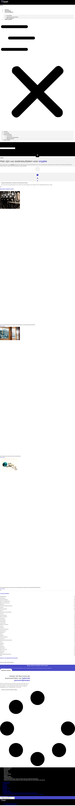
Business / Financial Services (6, 605)
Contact (6, 775)
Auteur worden (8, 19)
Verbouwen (2, 647)
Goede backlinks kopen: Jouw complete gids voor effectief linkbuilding (21, 778)
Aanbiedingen (3, 596)
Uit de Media (8, 10)
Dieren (1, 610)
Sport (1, 641)
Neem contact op (10, 18)
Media (1, 633)
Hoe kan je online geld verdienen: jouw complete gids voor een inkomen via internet (24, 780)
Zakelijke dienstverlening (5, 653)
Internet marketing (4, 629)
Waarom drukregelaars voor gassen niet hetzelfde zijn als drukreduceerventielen (17, 324)
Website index (7, 776)
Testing (1, 644)
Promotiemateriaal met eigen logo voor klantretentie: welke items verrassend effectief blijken (20, 587)
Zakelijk (1, 652)
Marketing (2, 632)
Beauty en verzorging (4, 602)
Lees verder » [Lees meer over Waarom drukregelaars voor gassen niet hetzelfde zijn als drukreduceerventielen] (2, 325)
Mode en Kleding (3, 636)
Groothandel (3, 622)
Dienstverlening (3, 608)
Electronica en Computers (5, 611)
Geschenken (2, 619)
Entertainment (3, 615)
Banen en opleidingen (5, 601)
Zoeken (1, 146)
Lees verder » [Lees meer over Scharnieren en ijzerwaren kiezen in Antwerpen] (2, 457)
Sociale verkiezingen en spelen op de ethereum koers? (14, 182)
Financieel (2, 618)
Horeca (1, 626)
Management (3, 630)
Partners (7, 9)
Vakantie (2, 646)
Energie (1, 613)
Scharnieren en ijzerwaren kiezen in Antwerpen (10, 456)
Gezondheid (2, 621)
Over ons (6, 771)
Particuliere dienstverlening (6, 639)
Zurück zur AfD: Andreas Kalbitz (7, 662)
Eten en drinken (3, 616)
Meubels (2, 635)
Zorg (1, 655)
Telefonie (2, 643)
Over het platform (9, 12)
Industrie (2, 627)
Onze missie (9, 15)
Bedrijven (2, 604)
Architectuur (2, 598)
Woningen (2, 650)
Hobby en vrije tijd (4, 624)
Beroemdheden (8, 768)
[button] (37, 75)
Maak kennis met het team (12, 16)
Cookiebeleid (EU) (8, 777)
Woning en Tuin (3, 649)
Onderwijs (2, 638)
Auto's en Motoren (4, 599)
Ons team (6, 772)
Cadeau (1, 607)
